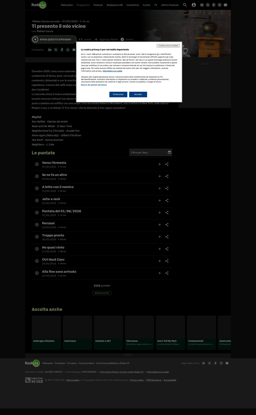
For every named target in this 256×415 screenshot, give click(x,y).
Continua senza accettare (168, 46)
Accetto (138, 94)
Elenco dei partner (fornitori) (94, 85)
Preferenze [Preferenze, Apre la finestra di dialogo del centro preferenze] (118, 94)
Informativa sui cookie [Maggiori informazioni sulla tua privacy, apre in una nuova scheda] (112, 71)
